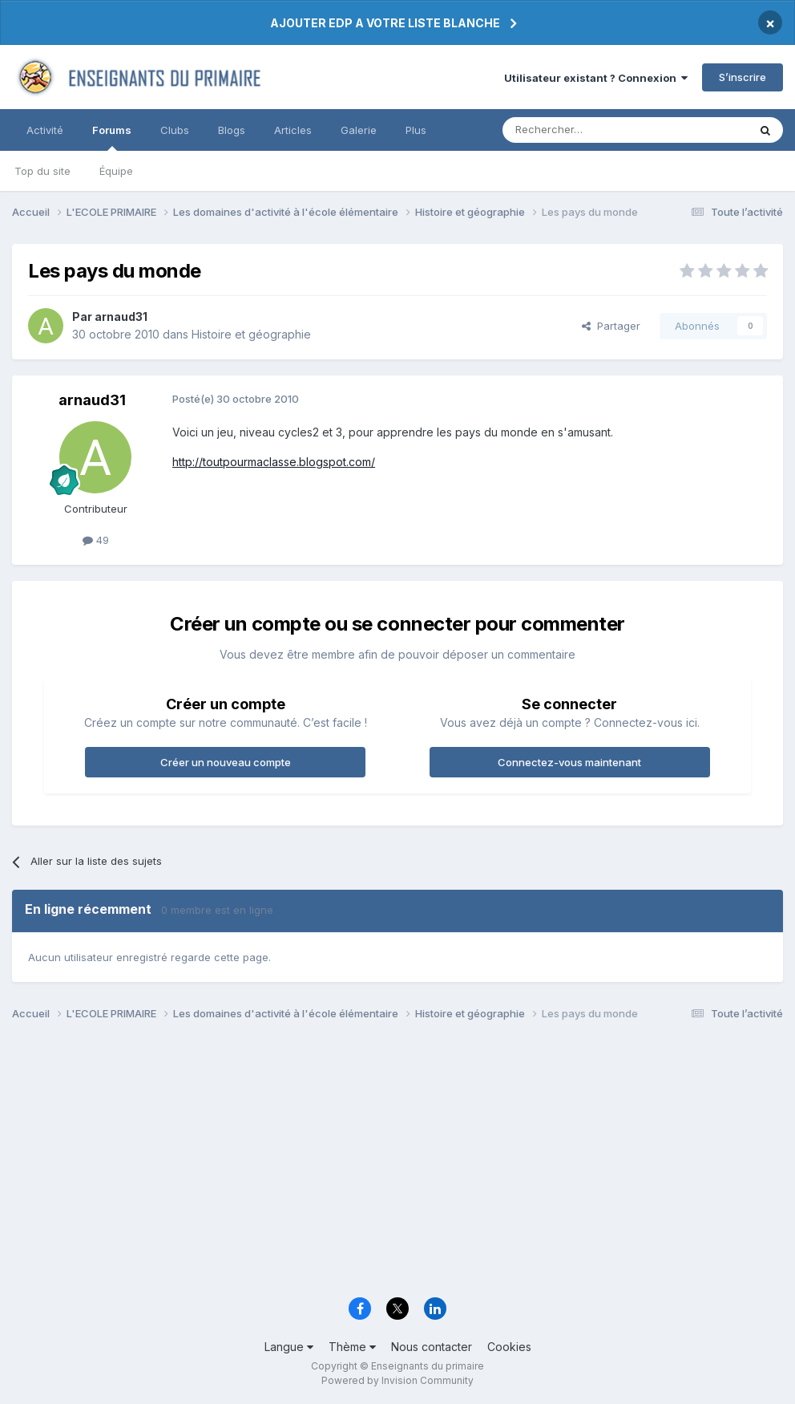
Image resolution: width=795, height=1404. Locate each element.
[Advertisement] (397, 1163)
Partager (611, 325)
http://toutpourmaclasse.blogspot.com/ (273, 462)
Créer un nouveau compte (225, 762)
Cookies (509, 1346)
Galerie (359, 130)
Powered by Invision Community (397, 1380)
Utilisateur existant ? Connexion (596, 77)
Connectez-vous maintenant (569, 762)
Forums (111, 137)
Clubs (174, 130)
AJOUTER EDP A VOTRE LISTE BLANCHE (385, 23)
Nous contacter (431, 1346)
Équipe (116, 170)
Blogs (231, 130)
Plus (416, 130)
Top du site (42, 170)
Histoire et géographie (251, 334)
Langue (288, 1346)
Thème (352, 1346)
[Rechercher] (589, 130)
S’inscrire (742, 77)
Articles (293, 130)
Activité (44, 130)
